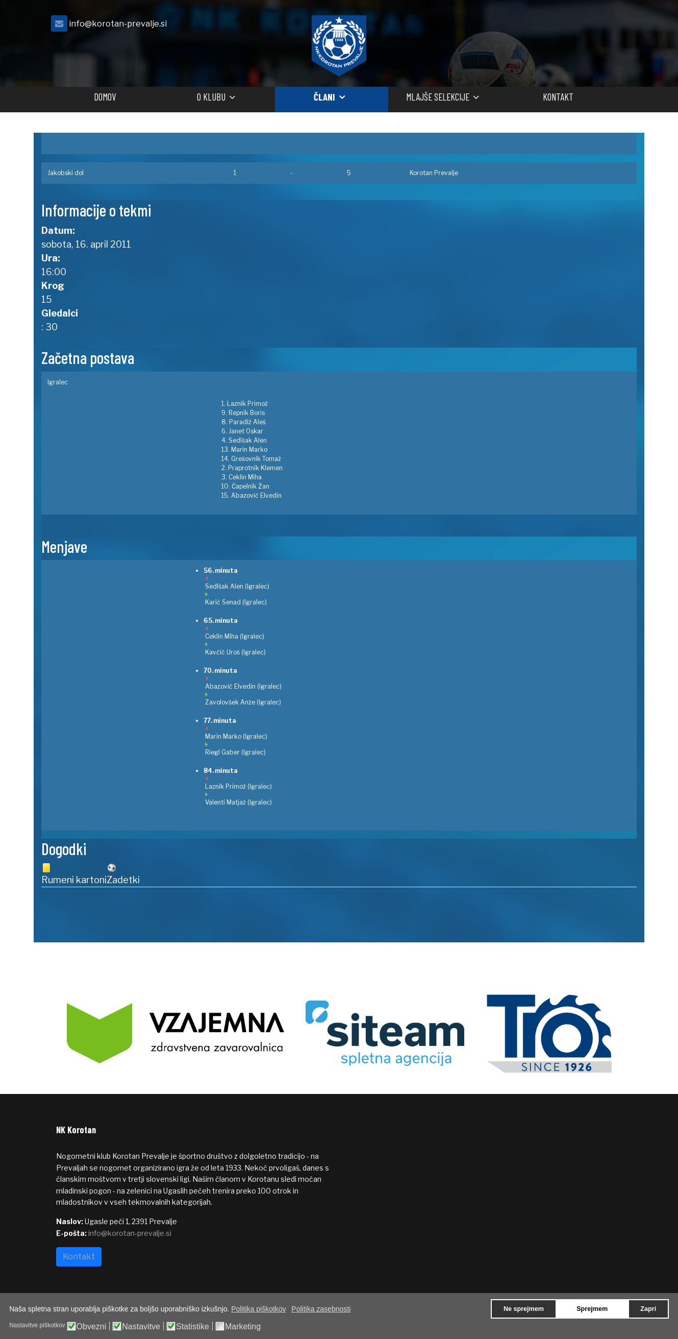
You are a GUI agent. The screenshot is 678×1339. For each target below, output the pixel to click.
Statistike (192, 1326)
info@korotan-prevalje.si (118, 23)
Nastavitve (141, 1326)
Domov (105, 97)
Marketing (243, 1326)
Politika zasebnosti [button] (320, 1309)
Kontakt (558, 97)
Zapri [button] (648, 1308)
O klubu (211, 97)
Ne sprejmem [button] (524, 1308)
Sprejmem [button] (592, 1308)
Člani (324, 97)
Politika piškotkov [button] (258, 1309)
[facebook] (609, 26)
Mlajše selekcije (437, 97)
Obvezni (92, 1326)
